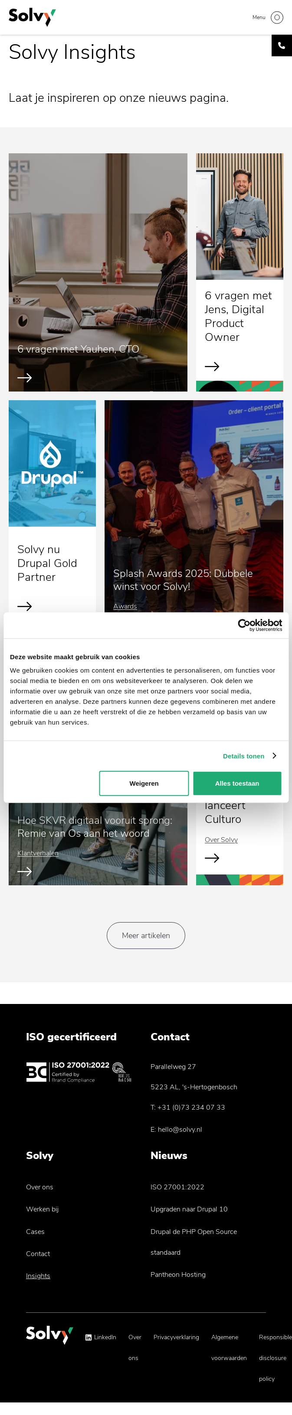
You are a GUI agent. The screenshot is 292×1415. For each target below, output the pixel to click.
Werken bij (42, 1209)
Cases (35, 1232)
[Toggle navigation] (268, 17)
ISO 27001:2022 (177, 1187)
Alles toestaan (237, 783)
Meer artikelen (146, 935)
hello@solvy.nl (180, 1129)
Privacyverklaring (176, 1337)
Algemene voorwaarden (229, 1347)
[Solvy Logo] (49, 1339)
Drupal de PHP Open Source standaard (194, 1242)
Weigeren (144, 783)
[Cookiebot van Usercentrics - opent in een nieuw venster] (244, 624)
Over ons (39, 1187)
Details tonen (243, 755)
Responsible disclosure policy (275, 1358)
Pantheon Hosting (178, 1274)
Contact (38, 1254)
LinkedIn (105, 1337)
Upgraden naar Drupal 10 (189, 1209)
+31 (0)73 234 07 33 (191, 1107)
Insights (38, 1276)
